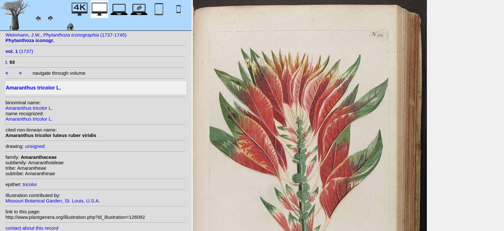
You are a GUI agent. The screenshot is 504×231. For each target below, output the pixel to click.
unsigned (35, 146)
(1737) (19, 51)
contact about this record (31, 228)
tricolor (29, 184)
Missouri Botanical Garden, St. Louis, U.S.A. (52, 200)
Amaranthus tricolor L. (29, 108)
